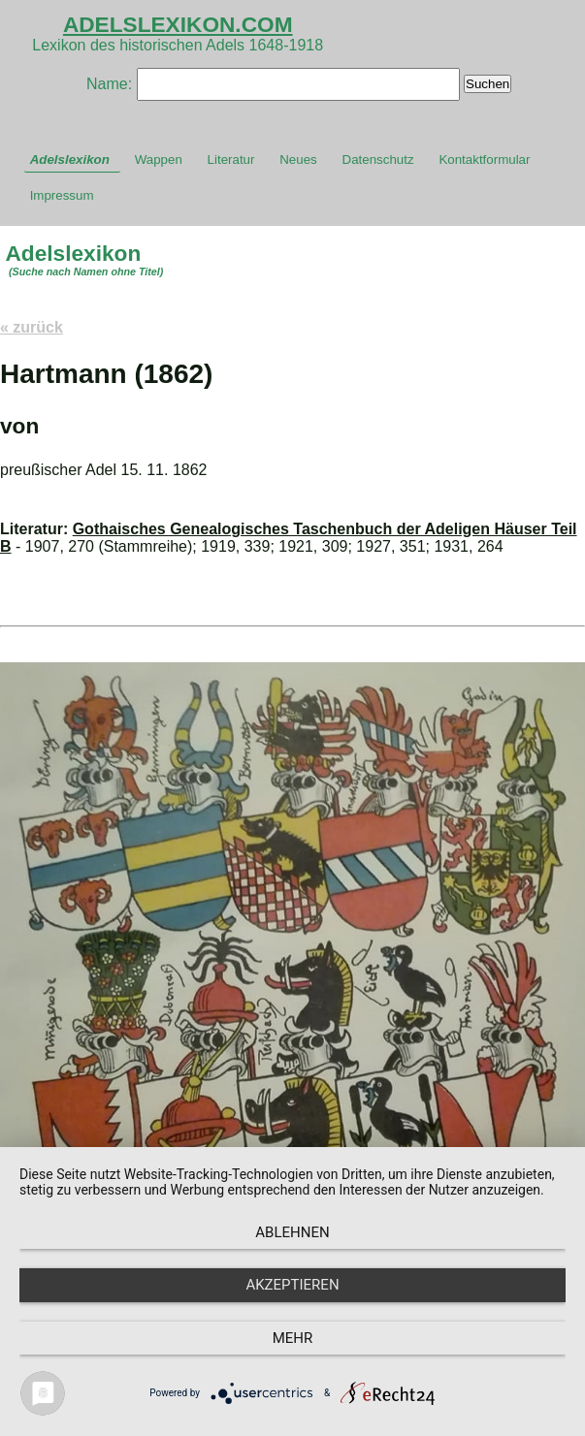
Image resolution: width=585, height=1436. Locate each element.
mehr (293, 1338)
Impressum (62, 195)
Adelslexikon (70, 159)
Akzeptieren (292, 1284)
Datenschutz (378, 159)
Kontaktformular (484, 159)
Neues (298, 159)
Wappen (158, 159)
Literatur (231, 159)
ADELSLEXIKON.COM (178, 24)
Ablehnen (292, 1232)
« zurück (31, 327)
